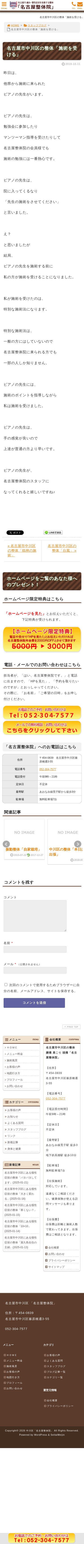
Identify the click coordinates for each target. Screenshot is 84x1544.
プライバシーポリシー (61, 1265)
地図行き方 (13, 1078)
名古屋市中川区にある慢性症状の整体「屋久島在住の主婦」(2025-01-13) (20, 1247)
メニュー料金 (15, 1059)
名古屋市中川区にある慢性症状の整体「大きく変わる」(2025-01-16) (20, 1199)
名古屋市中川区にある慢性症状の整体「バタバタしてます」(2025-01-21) (20, 1183)
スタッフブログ (35, 25)
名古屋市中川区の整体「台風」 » (62, 548)
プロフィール (15, 1085)
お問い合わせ (15, 1091)
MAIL (80, 7)
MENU (4, 7)
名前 (7, 948)
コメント (10, 897)
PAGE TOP (71, 1032)
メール (9, 969)
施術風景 (12, 1065)
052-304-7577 (47, 769)
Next (77, 844)
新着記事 (12, 1147)
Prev (6, 844)
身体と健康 (14, 1154)
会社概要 (53, 1252)
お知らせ (12, 1121)
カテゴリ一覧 (53, 1382)
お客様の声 (13, 1072)
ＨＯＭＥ (12, 1052)
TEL (74, 7)
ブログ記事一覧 (55, 1377)
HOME (13, 25)
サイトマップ (56, 1272)
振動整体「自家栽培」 (23, 849)
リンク (11, 1141)
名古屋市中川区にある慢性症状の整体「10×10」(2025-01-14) (20, 1231)
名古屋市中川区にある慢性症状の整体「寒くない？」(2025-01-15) (20, 1215)
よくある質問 (15, 1128)
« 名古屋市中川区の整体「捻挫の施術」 (22, 550)
